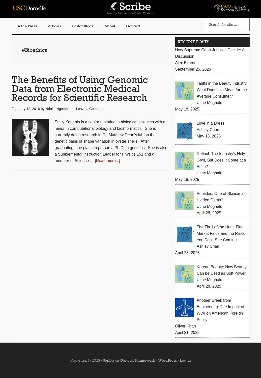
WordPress (167, 360)
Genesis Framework (137, 360)
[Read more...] (107, 161)
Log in (185, 360)
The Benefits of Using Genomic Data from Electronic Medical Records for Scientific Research (80, 88)
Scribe (108, 360)
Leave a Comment (90, 109)
